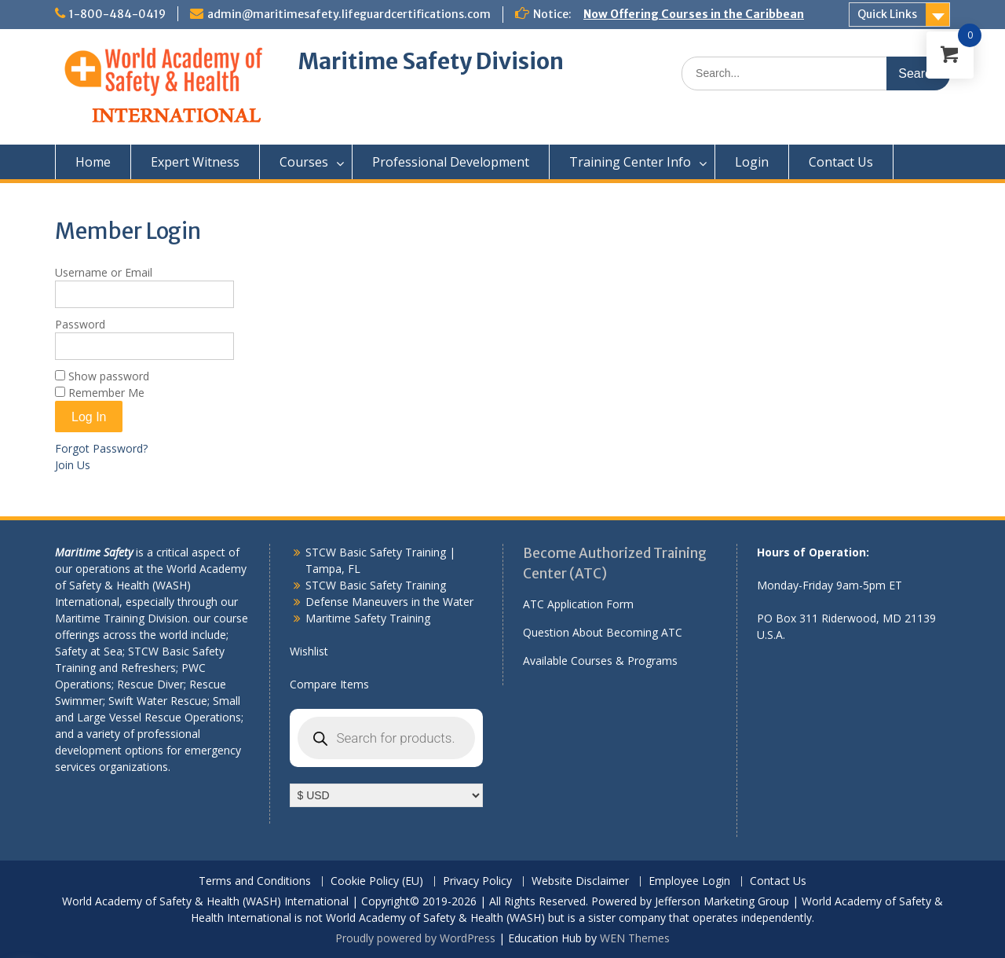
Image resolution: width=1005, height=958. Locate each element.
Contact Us (841, 162)
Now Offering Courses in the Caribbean (693, 14)
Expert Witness (195, 162)
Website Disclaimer (580, 881)
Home (93, 162)
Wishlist (309, 651)
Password (80, 324)
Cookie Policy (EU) (377, 881)
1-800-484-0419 (117, 14)
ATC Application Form (578, 603)
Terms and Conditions (255, 881)
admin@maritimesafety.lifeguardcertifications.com (349, 14)
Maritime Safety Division (431, 61)
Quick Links (887, 14)
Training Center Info (630, 162)
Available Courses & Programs (600, 660)
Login (752, 162)
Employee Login (689, 881)
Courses (304, 162)
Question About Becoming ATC (602, 632)
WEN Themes (635, 937)
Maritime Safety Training (367, 618)
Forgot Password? (101, 448)
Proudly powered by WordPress (415, 937)
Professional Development (450, 162)
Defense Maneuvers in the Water (389, 601)
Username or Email (103, 272)
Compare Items (329, 684)
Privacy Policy (477, 881)
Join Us (72, 464)
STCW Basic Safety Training (375, 585)
